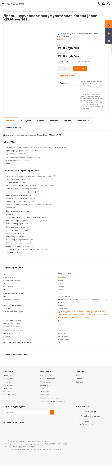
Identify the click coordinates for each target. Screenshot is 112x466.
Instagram (17, 427)
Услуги (42, 388)
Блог (78, 375)
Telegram (23, 427)
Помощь (80, 371)
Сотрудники (8, 379)
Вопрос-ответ (82, 379)
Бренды (79, 382)
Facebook (11, 427)
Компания (8, 371)
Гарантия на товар (48, 382)
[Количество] (64, 68)
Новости (7, 375)
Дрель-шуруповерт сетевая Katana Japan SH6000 (75, 314)
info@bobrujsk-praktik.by (89, 416)
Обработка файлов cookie (50, 398)
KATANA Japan (63, 277)
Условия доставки (47, 379)
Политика (7, 388)
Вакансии (7, 382)
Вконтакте (5, 427)
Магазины (7, 385)
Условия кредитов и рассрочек (53, 401)
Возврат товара (46, 385)
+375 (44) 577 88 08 (87, 411)
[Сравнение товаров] (108, 40)
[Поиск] (108, 4)
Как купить (44, 391)
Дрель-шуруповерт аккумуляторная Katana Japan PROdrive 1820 (81, 312)
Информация (46, 371)
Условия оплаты (46, 375)
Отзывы (6, 391)
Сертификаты (9, 394)
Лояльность (45, 394)
